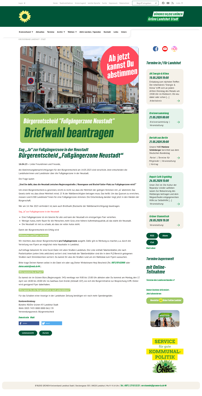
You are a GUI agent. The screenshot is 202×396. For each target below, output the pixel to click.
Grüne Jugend (80, 3)
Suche (104, 3)
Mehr (164, 105)
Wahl (32, 317)
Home (55, 3)
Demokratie (24, 317)
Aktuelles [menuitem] (40, 32)
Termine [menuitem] (50, 32)
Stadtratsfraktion (66, 3)
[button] (29, 323)
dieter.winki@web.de (28, 266)
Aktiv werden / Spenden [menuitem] (90, 32)
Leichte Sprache (94, 3)
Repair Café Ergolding (162, 181)
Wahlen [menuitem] (71, 32)
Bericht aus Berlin (159, 142)
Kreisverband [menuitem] (25, 32)
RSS (152, 240)
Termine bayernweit (164, 263)
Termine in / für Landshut (160, 65)
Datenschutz (124, 3)
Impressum (113, 3)
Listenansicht (28, 333)
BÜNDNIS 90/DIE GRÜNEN (167, 14)
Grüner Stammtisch (160, 221)
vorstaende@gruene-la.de (152, 390)
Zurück (46, 333)
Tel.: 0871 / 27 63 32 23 (130, 390)
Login (21, 3)
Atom (165, 240)
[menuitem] (55, 3)
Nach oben (150, 252)
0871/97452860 (118, 262)
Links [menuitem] (178, 3)
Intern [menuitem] (124, 32)
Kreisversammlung (160, 117)
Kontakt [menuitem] (107, 32)
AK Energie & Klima (160, 78)
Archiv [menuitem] (60, 32)
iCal (152, 246)
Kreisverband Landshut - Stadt (32, 39)
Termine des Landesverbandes (159, 284)
